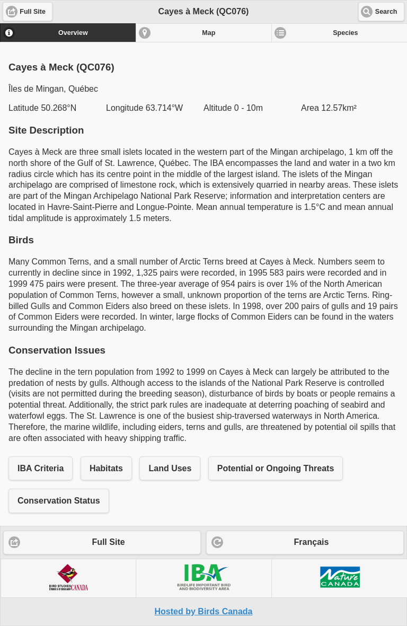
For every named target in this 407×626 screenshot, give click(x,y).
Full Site (108, 541)
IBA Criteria (40, 468)
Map (208, 33)
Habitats (106, 468)
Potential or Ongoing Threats (275, 468)
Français (311, 541)
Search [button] (386, 11)
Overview (73, 33)
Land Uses (169, 468)
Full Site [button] (33, 11)
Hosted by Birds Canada (204, 611)
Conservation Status (58, 500)
